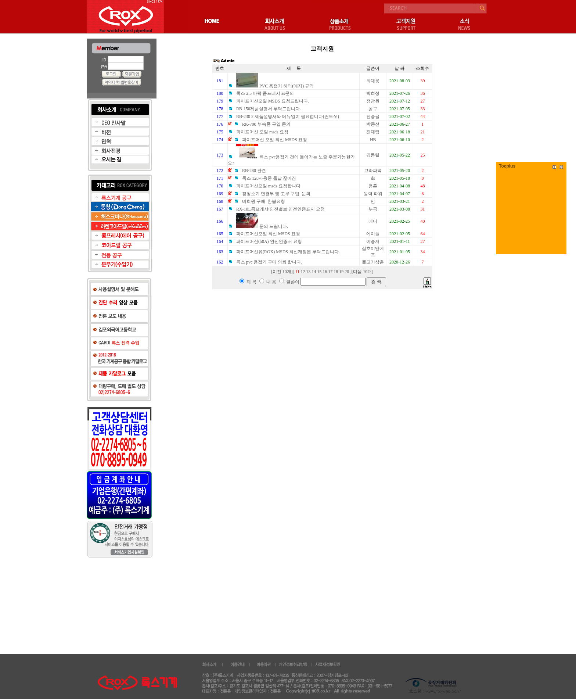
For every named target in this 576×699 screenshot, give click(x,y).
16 (325, 271)
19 (341, 271)
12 (302, 271)
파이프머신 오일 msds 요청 (258, 132)
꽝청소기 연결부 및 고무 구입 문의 (272, 193)
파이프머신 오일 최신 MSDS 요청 (270, 139)
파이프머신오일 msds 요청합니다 (264, 186)
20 (347, 271)
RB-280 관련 (250, 170)
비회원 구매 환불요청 (259, 201)
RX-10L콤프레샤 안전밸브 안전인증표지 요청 (276, 209)
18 (336, 271)
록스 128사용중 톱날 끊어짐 (265, 178)
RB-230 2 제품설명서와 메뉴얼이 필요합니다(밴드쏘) (283, 116)
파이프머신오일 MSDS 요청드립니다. (268, 101)
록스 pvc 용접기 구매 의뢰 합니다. (265, 262)
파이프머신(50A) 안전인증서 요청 (265, 241)
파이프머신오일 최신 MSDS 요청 (264, 233)
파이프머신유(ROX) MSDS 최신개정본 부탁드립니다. (284, 251)
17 (330, 271)
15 (319, 271)
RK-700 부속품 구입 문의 (262, 124)
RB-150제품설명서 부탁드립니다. (264, 108)
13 (308, 271)
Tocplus (507, 166)
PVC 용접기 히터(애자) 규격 (271, 86)
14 (314, 271)
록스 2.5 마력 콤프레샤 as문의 (261, 93)
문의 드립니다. (258, 226)
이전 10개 (282, 271)
